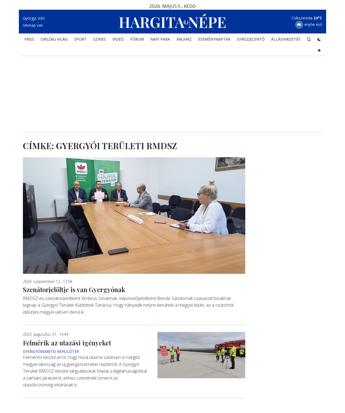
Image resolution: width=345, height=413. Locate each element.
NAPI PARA (160, 39)
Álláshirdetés (286, 39)
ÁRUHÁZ (184, 39)
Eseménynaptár (214, 39)
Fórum (137, 39)
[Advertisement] (172, 86)
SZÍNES (99, 39)
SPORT (80, 39)
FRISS (29, 39)
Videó (118, 39)
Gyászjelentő (251, 39)
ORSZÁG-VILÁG (54, 39)
